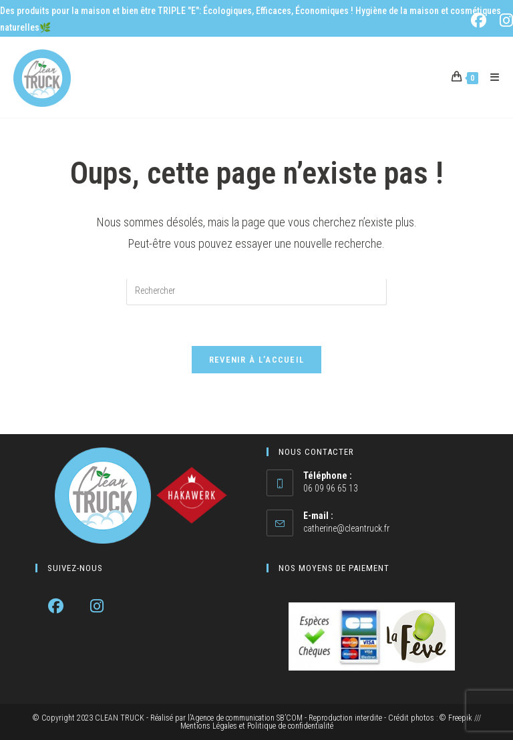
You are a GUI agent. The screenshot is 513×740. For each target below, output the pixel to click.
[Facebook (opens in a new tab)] (481, 20)
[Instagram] (96, 606)
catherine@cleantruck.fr (346, 528)
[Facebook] (55, 606)
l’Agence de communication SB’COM (245, 718)
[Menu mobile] (490, 77)
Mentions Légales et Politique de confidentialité (256, 726)
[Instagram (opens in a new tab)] (504, 20)
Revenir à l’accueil (257, 360)
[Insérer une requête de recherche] (256, 292)
